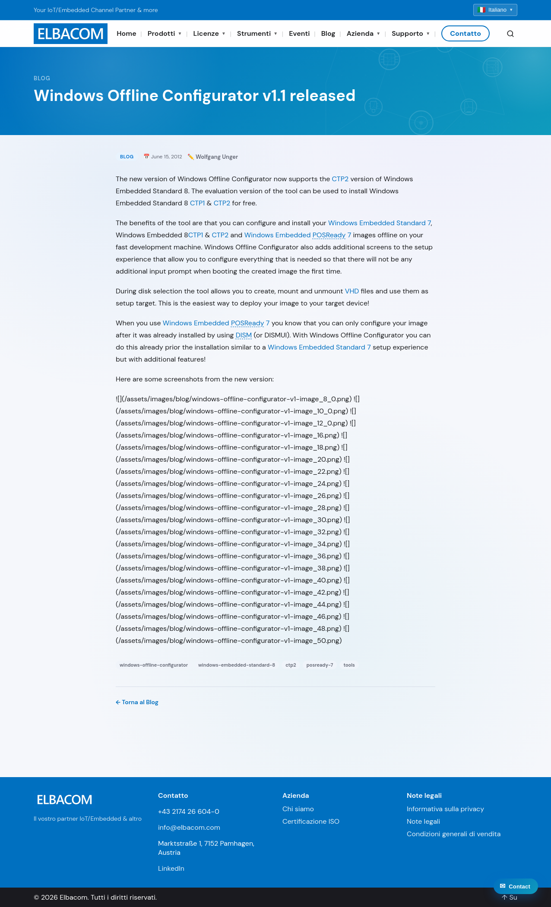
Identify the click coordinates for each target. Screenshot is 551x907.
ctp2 (290, 665)
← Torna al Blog (137, 702)
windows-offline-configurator (154, 665)
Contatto (465, 33)
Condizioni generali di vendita (454, 833)
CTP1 (197, 203)
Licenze (209, 33)
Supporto (411, 33)
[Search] (510, 34)
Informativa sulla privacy (445, 808)
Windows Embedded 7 (298, 234)
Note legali (423, 821)
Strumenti (257, 33)
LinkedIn (171, 868)
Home (126, 33)
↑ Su (509, 897)
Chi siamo (298, 808)
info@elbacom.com (189, 827)
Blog (328, 33)
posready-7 (320, 665)
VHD (352, 291)
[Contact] (516, 889)
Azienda (363, 33)
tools (349, 665)
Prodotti (165, 33)
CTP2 (340, 178)
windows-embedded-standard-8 (236, 665)
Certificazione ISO (310, 821)
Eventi (299, 33)
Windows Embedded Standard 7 (379, 222)
